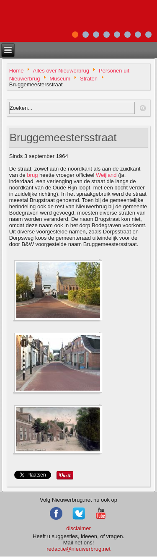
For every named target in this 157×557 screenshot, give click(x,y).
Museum (59, 78)
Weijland (106, 175)
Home (16, 70)
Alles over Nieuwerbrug (61, 70)
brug (32, 175)
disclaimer (78, 528)
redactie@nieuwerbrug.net (78, 549)
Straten (89, 78)
